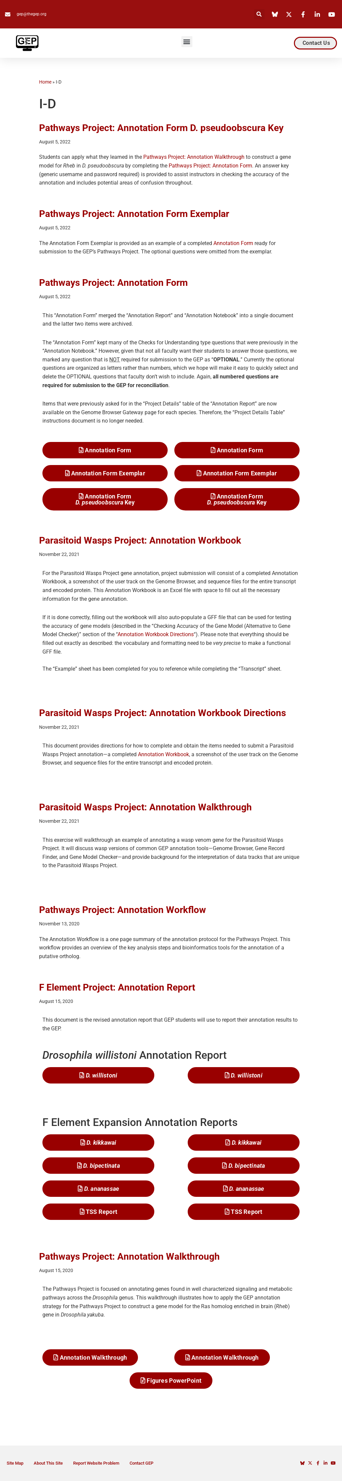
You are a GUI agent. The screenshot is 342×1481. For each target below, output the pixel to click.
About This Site (48, 1463)
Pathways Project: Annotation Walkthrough (193, 157)
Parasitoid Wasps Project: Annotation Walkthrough (145, 807)
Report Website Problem (96, 1463)
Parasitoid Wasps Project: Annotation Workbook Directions (162, 712)
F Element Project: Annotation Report (117, 987)
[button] (259, 14)
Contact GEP (141, 1463)
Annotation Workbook (163, 754)
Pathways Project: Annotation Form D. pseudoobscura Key (161, 127)
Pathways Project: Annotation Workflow (122, 909)
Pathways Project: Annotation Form (210, 165)
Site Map (15, 1463)
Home (45, 82)
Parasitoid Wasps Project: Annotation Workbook (140, 540)
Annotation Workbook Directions (156, 634)
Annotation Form (233, 243)
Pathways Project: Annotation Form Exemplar (134, 213)
